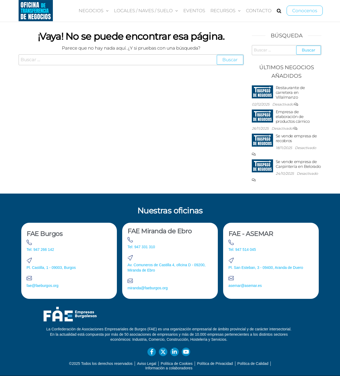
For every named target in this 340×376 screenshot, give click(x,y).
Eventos (194, 10)
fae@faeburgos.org (42, 285)
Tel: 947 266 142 (40, 249)
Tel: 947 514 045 (242, 249)
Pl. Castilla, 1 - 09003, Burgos (51, 267)
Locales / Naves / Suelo (143, 10)
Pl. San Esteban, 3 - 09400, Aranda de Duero (265, 267)
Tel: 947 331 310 (141, 247)
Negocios (91, 10)
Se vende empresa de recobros (296, 138)
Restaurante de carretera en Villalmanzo (290, 92)
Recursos (222, 10)
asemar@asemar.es (245, 285)
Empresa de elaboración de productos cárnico (293, 116)
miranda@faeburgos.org (148, 288)
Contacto (258, 10)
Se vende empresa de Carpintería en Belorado (298, 164)
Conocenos (304, 10)
